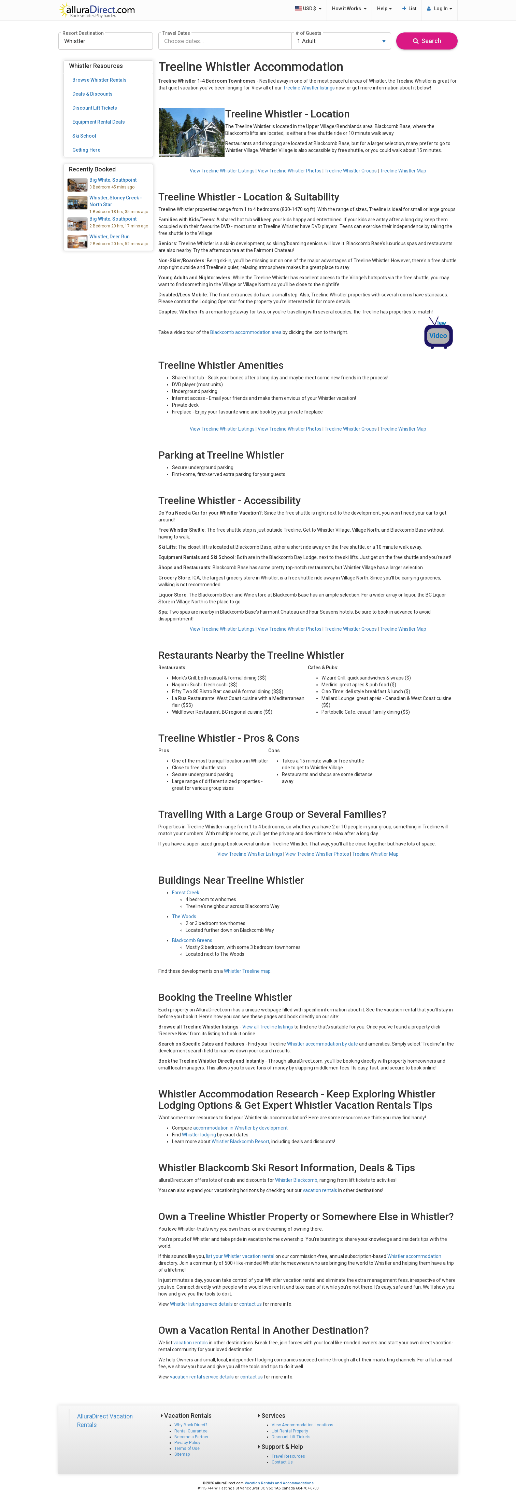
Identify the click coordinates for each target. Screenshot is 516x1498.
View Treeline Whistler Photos (289, 170)
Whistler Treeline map (247, 971)
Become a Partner (191, 1436)
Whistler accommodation (414, 1256)
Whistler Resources (96, 65)
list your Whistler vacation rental (240, 1256)
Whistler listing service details (201, 1304)
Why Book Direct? (190, 1425)
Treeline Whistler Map (403, 170)
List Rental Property (290, 1431)
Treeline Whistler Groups (351, 170)
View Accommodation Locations (302, 1425)
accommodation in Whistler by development (240, 1128)
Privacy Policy (187, 1442)
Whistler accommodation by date (322, 1044)
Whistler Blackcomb (296, 1180)
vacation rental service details (202, 1377)
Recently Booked (92, 169)
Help (384, 8)
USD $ (308, 8)
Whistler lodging (199, 1134)
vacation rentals (320, 1190)
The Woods (184, 916)
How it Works (349, 8)
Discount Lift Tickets (291, 1436)
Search (427, 40)
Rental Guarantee (190, 1431)
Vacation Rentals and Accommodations (279, 1483)
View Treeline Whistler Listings (222, 170)
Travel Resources (288, 1456)
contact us (250, 1304)
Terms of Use (187, 1448)
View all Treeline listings (267, 1027)
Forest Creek (185, 892)
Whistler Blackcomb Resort (240, 1141)
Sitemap (182, 1454)
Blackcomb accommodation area (246, 332)
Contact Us (282, 1462)
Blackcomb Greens (192, 940)
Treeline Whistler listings (309, 87)
